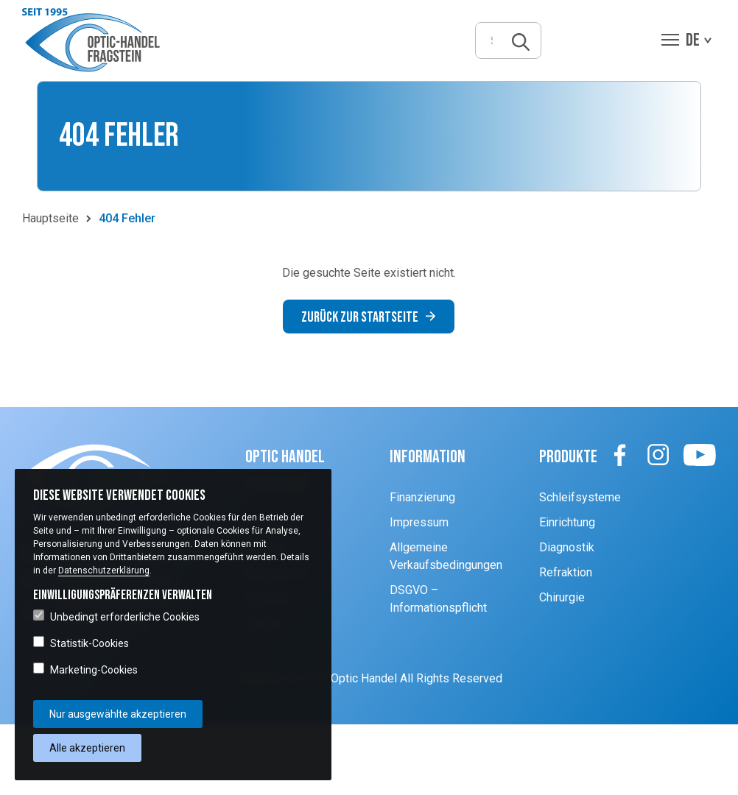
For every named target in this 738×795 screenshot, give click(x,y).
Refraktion (565, 572)
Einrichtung (567, 522)
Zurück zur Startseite (368, 317)
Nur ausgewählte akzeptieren (117, 714)
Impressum (419, 522)
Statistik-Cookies (81, 642)
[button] (94, 40)
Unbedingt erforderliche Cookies (116, 616)
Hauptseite (50, 218)
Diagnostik (566, 547)
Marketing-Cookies (85, 669)
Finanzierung (422, 497)
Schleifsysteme (580, 497)
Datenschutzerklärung (104, 570)
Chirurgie (562, 597)
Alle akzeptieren (87, 748)
